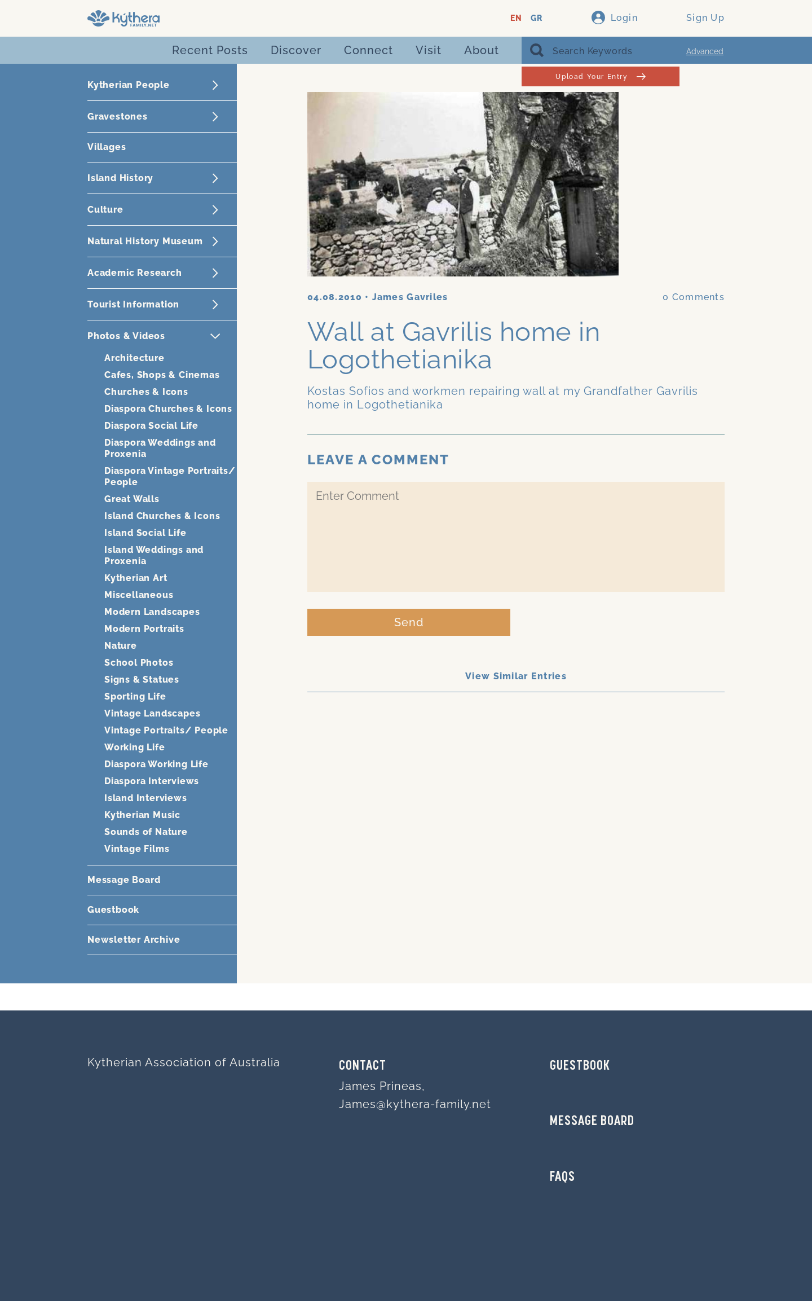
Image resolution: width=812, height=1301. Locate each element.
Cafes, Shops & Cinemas (162, 375)
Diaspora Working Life (156, 764)
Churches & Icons (146, 391)
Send (409, 622)
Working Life (134, 747)
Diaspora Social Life (151, 425)
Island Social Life (145, 533)
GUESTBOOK (580, 1066)
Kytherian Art (135, 578)
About (481, 50)
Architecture (134, 358)
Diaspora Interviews (151, 781)
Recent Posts (210, 50)
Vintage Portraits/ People (166, 730)
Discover (296, 50)
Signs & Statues (141, 679)
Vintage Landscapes (152, 713)
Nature (120, 645)
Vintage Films (136, 848)
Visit (429, 50)
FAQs (562, 1177)
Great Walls (132, 499)
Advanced (704, 51)
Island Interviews (145, 798)
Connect (368, 50)
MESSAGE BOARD (592, 1121)
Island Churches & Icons (162, 516)
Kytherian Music (142, 815)
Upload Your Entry (600, 76)
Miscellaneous (138, 595)
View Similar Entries (516, 676)
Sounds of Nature (146, 832)
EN (516, 18)
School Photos (138, 662)
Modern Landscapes (152, 611)
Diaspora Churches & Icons (168, 408)
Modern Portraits (144, 628)
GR (536, 18)
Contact (362, 1066)
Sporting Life (135, 696)
